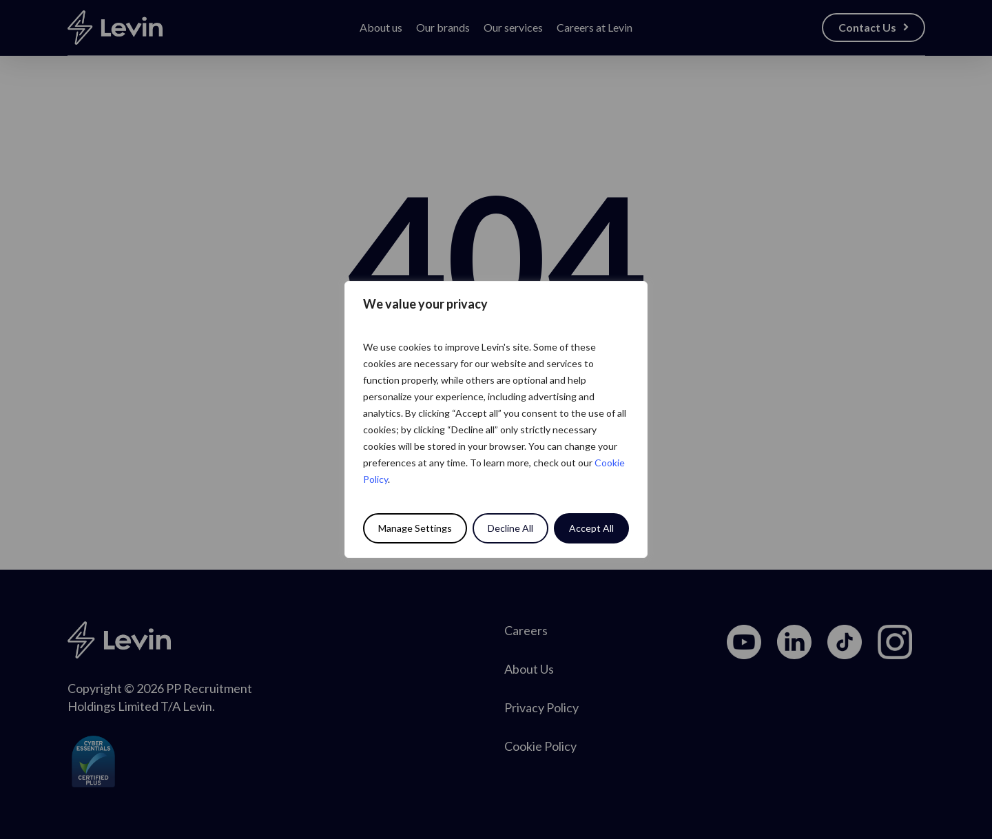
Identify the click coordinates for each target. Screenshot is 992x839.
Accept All (591, 528)
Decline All (510, 528)
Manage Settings (415, 528)
